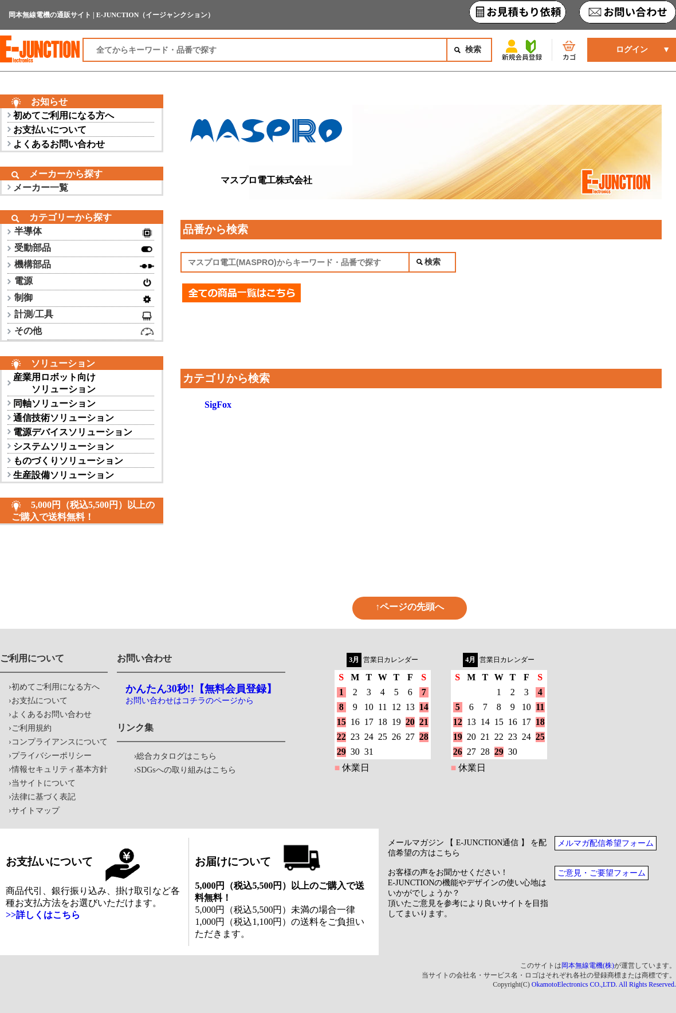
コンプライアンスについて (59, 742)
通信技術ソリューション (63, 418)
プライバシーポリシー (51, 755)
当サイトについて (43, 783)
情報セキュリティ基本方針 (59, 769)
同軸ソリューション (54, 403)
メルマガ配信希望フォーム (605, 843)
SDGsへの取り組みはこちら (185, 770)
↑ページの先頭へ (409, 607)
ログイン (632, 49)
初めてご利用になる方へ (63, 115)
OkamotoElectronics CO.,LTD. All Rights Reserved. (604, 984)
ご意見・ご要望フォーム (601, 873)
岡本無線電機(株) (587, 965)
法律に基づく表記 (43, 797)
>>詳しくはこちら (43, 915)
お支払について (39, 700)
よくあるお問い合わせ (59, 144)
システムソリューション (63, 446)
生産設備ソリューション (63, 475)
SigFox (218, 404)
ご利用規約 (31, 728)
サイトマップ (35, 810)
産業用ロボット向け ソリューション (54, 383)
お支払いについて (50, 130)
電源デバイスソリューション (72, 432)
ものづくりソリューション (68, 461)
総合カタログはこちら (176, 756)
